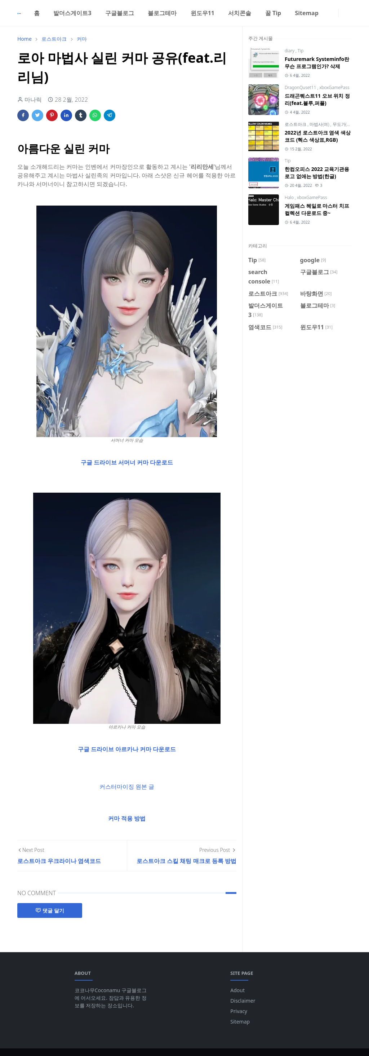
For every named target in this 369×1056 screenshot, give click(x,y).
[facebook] (328, 13)
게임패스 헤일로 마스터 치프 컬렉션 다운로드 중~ (317, 209)
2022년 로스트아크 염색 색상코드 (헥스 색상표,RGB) (318, 136)
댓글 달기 (49, 910)
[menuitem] (36, 13)
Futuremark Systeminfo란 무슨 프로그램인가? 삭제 (317, 63)
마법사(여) (320, 124)
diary (290, 51)
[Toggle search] (349, 12)
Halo (290, 197)
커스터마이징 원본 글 (126, 787)
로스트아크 (296, 124)
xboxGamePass (334, 87)
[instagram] (334, 13)
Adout (237, 990)
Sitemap (240, 1021)
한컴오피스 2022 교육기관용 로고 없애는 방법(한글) (317, 173)
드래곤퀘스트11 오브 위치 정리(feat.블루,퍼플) (317, 99)
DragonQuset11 (301, 87)
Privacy (238, 1011)
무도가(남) (342, 124)
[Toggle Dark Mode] (343, 13)
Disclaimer (242, 1000)
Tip (300, 51)
